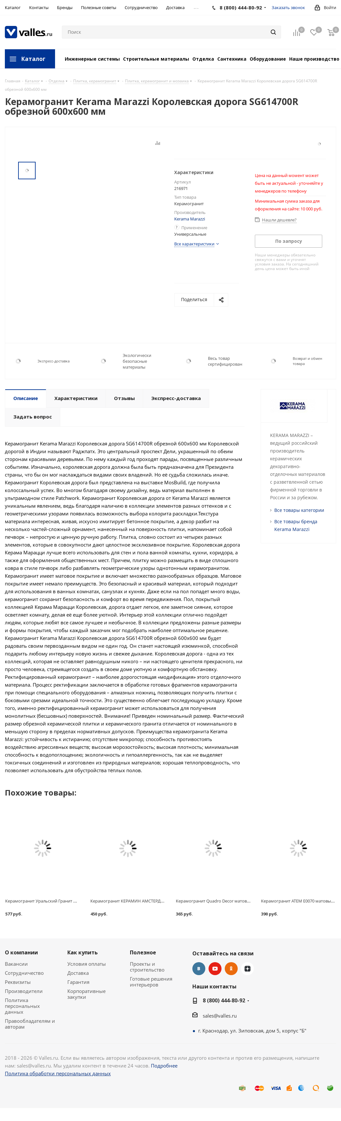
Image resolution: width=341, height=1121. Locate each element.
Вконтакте (198, 968)
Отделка (203, 59)
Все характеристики (194, 244)
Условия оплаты (86, 964)
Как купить (82, 952)
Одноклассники (231, 968)
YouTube (215, 968)
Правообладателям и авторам (30, 1024)
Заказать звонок (288, 7)
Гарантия (78, 982)
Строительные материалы (156, 59)
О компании (21, 952)
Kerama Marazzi (189, 219)
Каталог (33, 59)
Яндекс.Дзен (247, 968)
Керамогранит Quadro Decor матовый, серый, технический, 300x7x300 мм (250, 901)
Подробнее (164, 1065)
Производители (24, 991)
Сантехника (231, 59)
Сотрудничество (24, 973)
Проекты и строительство (147, 967)
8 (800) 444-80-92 (224, 1000)
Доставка (78, 973)
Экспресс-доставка (54, 361)
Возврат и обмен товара (307, 361)
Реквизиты (18, 982)
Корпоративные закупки (86, 994)
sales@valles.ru (220, 1015)
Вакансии (16, 964)
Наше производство (314, 59)
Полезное (143, 952)
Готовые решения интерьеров (151, 981)
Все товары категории (299, 510)
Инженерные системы (92, 59)
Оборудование (268, 59)
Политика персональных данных (22, 1006)
